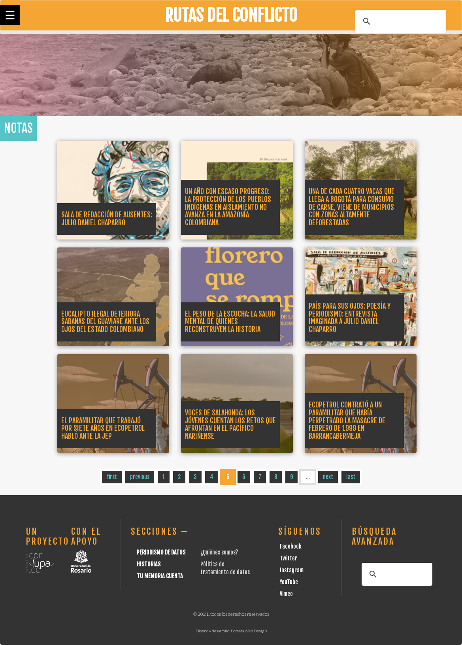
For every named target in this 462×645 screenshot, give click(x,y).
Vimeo (286, 593)
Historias (148, 564)
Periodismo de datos (161, 552)
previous (139, 476)
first (112, 476)
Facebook (291, 546)
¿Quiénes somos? (219, 552)
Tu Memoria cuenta (160, 576)
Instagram (292, 570)
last (350, 476)
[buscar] (399, 21)
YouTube (289, 582)
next (328, 476)
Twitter (288, 558)
